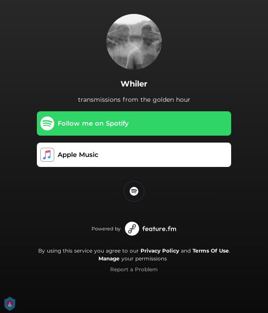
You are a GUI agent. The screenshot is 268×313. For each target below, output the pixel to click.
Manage (109, 258)
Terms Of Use (211, 250)
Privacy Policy (160, 250)
